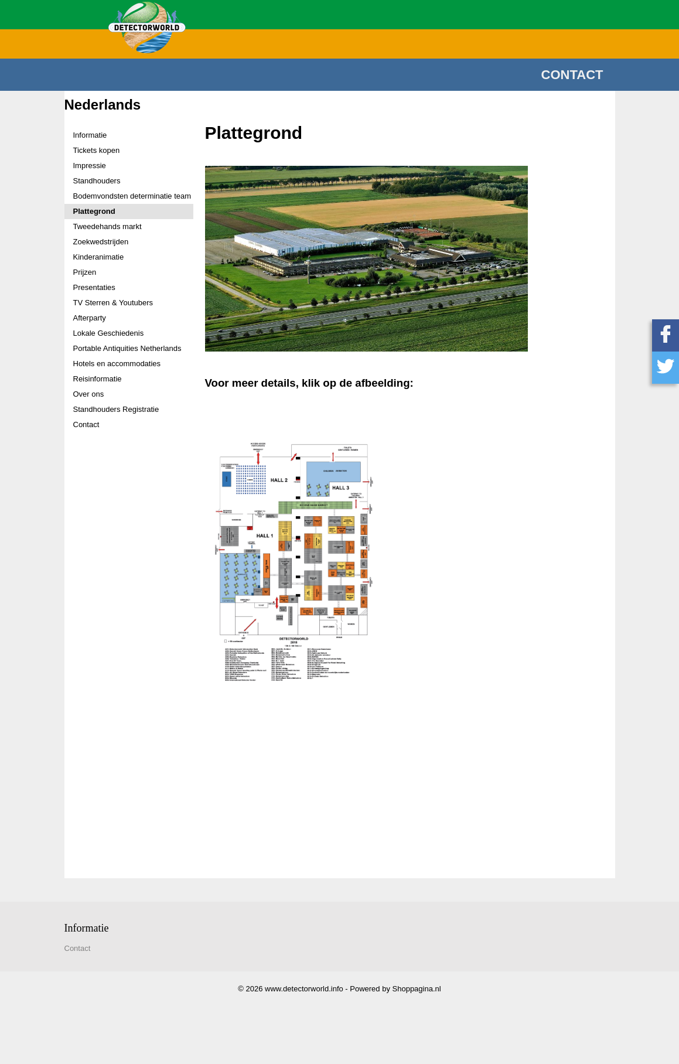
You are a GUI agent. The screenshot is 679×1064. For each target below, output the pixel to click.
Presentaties (94, 287)
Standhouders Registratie (116, 409)
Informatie (90, 135)
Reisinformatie (97, 378)
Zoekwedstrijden (101, 241)
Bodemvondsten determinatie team (132, 196)
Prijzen (85, 272)
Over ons (88, 394)
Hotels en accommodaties (117, 363)
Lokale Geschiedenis (108, 333)
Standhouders (97, 180)
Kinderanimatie (98, 257)
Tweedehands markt (107, 226)
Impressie (89, 165)
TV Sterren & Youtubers (113, 302)
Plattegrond (94, 211)
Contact (572, 74)
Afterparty (89, 317)
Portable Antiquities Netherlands (127, 348)
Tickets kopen (96, 150)
